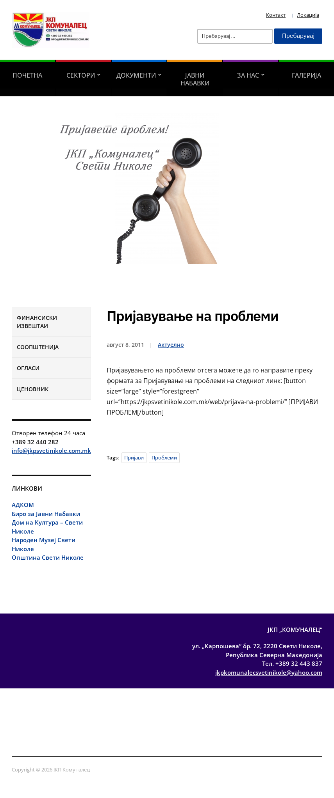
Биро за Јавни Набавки (46, 514)
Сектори (80, 75)
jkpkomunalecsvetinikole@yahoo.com (268, 672)
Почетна (27, 75)
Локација (308, 14)
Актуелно (171, 344)
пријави (134, 457)
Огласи (28, 368)
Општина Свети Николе (48, 557)
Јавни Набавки (194, 79)
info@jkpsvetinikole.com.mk (51, 450)
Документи (136, 75)
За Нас (248, 75)
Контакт (276, 14)
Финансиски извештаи (37, 322)
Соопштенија (38, 347)
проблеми (164, 457)
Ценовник (32, 389)
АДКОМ (23, 505)
